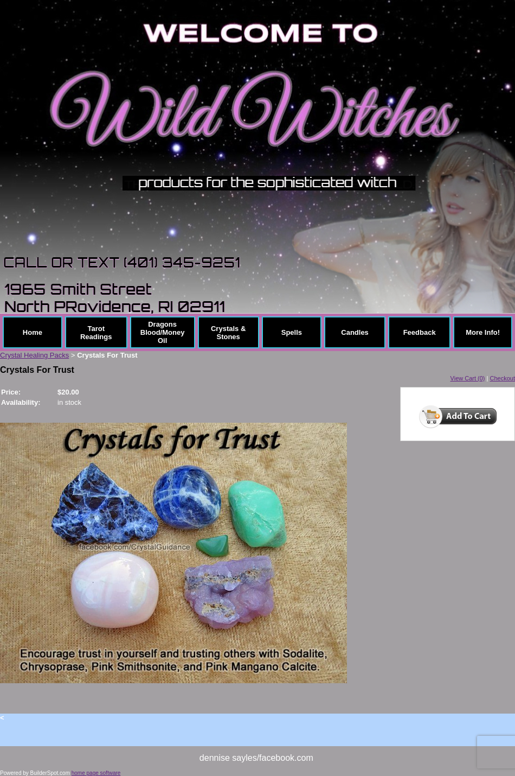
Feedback (419, 332)
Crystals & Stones (228, 333)
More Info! (483, 332)
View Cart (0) (467, 378)
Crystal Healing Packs (34, 355)
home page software (96, 773)
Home (32, 332)
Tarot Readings (96, 333)
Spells (291, 332)
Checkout (502, 378)
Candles (355, 332)
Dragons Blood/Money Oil (162, 332)
